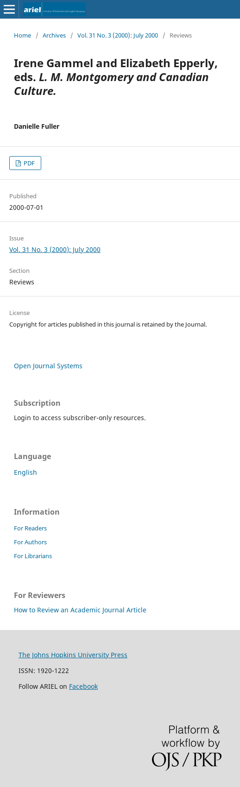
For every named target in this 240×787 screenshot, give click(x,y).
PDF (28, 163)
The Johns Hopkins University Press (73, 654)
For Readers (30, 528)
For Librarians (33, 556)
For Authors (30, 542)
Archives (54, 35)
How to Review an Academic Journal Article (80, 609)
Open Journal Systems (48, 365)
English (25, 472)
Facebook (83, 686)
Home (22, 35)
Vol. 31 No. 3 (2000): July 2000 (117, 35)
